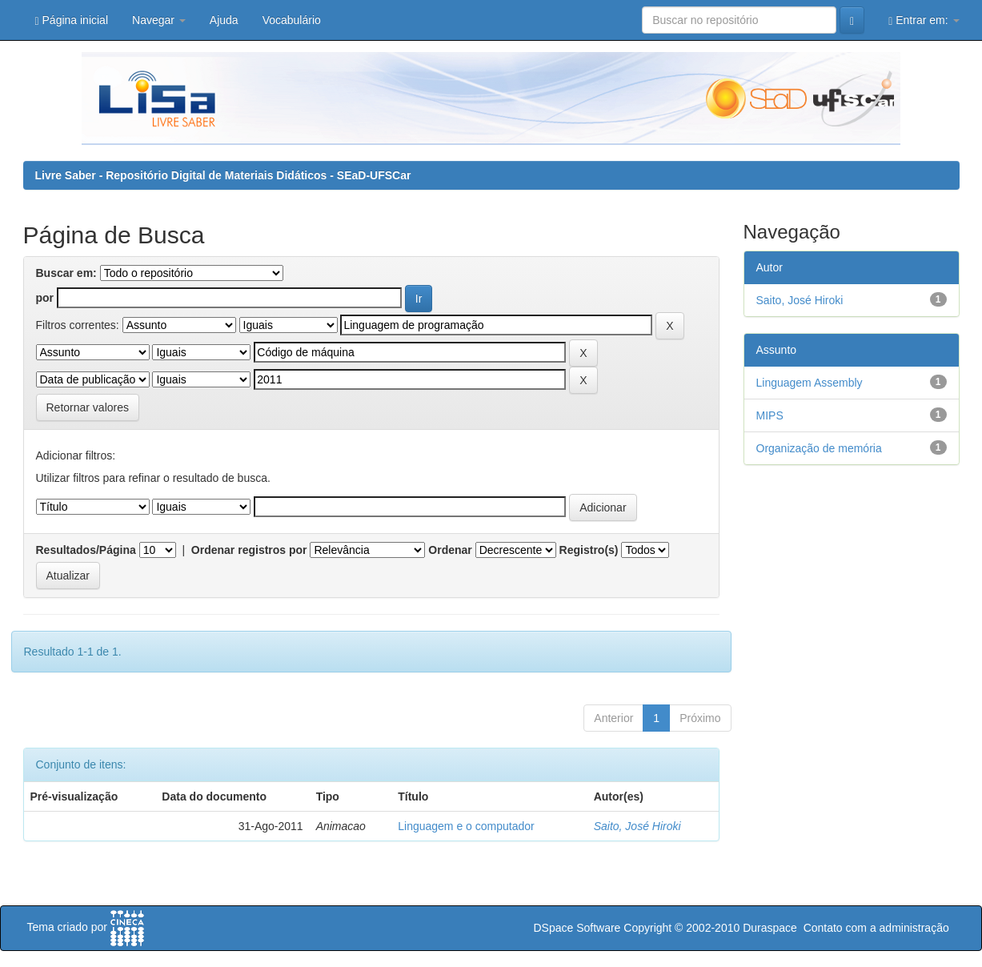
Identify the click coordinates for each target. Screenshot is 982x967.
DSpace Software (576, 927)
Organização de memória (819, 448)
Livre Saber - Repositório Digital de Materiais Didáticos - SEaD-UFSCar (223, 175)
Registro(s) (589, 550)
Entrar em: (923, 20)
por (45, 297)
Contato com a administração (876, 927)
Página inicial (72, 20)
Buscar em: (66, 273)
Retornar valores (88, 407)
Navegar (159, 20)
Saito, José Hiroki (637, 826)
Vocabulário (292, 20)
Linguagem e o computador (466, 826)
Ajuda (224, 20)
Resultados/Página (86, 550)
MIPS (770, 415)
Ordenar (449, 550)
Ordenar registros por (249, 550)
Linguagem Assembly (809, 382)
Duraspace (770, 927)
